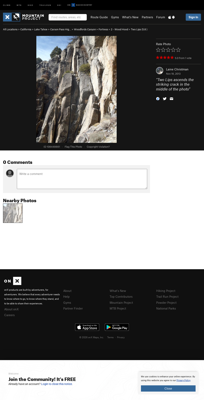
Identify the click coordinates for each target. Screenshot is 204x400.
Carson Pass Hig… (60, 29)
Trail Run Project (167, 296)
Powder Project (166, 302)
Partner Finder (73, 308)
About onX (11, 309)
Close (168, 388)
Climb (7, 5)
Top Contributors (121, 296)
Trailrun (45, 5)
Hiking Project (165, 290)
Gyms (115, 17)
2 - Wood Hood (119, 29)
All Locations (10, 29)
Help (66, 296)
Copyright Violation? (98, 146)
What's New (130, 17)
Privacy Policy (183, 380)
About (67, 290)
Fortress (103, 29)
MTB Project (118, 308)
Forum (160, 17)
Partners (147, 17)
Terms (110, 337)
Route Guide (99, 17)
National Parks (166, 308)
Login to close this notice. (57, 384)
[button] (158, 98)
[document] (168, 383)
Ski (59, 5)
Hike (30, 5)
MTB (19, 5)
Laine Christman (177, 69)
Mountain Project (121, 302)
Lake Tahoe (40, 29)
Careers (9, 315)
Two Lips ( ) (139, 29)
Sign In (193, 17)
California (25, 29)
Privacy (121, 337)
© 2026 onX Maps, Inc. (91, 337)
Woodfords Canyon (85, 29)
